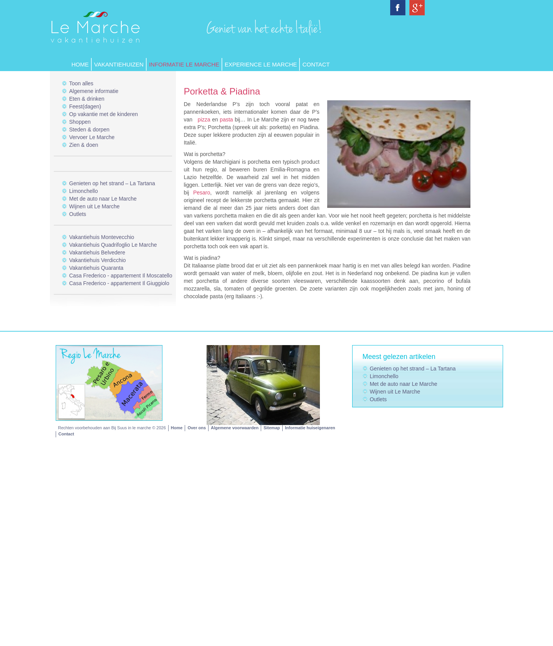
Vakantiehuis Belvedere (97, 252)
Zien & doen (83, 145)
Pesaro (201, 192)
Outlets (77, 214)
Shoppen (80, 122)
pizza (204, 119)
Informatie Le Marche (184, 64)
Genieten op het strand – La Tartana (112, 183)
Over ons (196, 427)
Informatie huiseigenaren (310, 427)
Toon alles (81, 83)
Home (80, 64)
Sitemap (271, 427)
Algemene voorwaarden (234, 427)
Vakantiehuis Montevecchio (101, 237)
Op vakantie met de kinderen (103, 114)
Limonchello (83, 191)
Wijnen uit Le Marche (94, 206)
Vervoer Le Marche (91, 137)
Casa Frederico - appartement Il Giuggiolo (119, 283)
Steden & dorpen (89, 129)
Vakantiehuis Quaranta (96, 268)
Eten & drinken (86, 99)
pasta (226, 119)
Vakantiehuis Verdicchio (97, 260)
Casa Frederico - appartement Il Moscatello (120, 275)
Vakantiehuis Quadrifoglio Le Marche (113, 245)
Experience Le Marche (261, 64)
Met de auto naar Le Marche (103, 199)
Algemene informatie (93, 91)
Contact (315, 64)
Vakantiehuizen (119, 64)
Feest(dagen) (85, 106)
